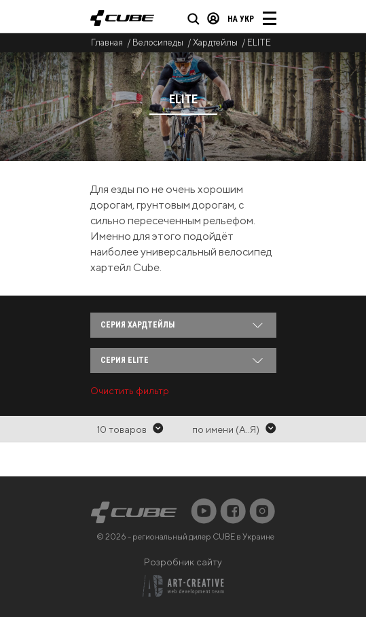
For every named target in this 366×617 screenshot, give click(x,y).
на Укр (240, 19)
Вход (213, 18)
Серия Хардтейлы (137, 325)
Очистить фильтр (129, 390)
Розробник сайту (183, 562)
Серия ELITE (124, 360)
